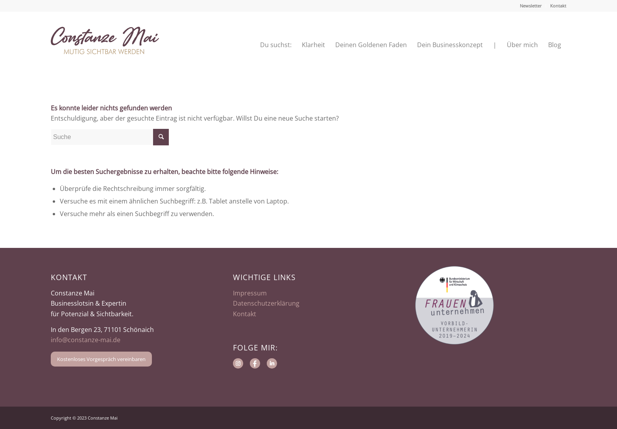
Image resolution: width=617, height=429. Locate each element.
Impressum (250, 293)
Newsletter (531, 6)
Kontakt (558, 6)
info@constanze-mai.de (85, 340)
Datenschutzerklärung (266, 303)
